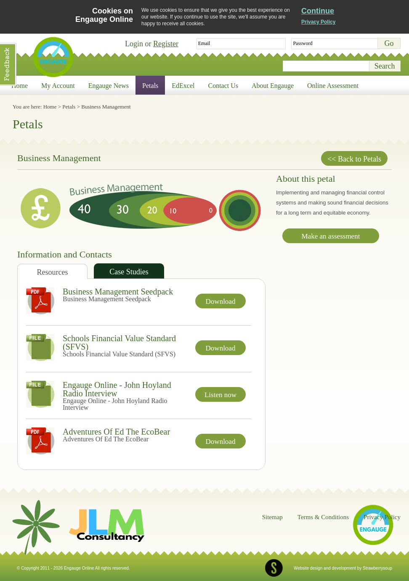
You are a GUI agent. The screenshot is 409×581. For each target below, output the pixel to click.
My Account (58, 85)
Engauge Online (53, 57)
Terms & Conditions (323, 517)
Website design (308, 568)
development (344, 568)
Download (221, 301)
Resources (52, 272)
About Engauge (273, 85)
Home (19, 85)
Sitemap (272, 517)
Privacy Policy (318, 21)
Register (165, 44)
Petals (150, 85)
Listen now (220, 395)
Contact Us (223, 85)
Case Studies (129, 272)
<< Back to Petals (354, 159)
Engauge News (108, 85)
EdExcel (183, 85)
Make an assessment (331, 236)
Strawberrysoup (377, 568)
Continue (317, 11)
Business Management (105, 106)
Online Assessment (333, 85)
